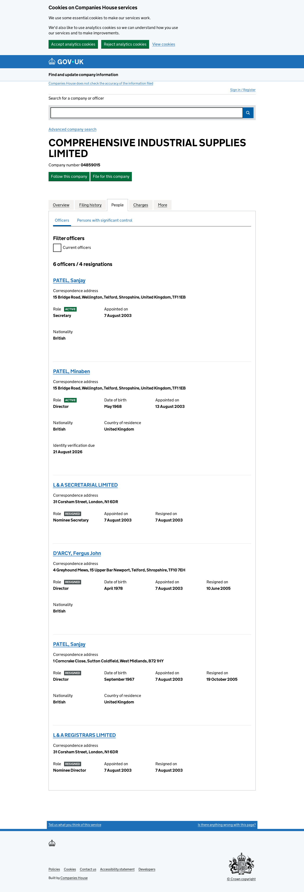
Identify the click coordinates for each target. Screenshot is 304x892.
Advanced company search (72, 129)
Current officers (72, 248)
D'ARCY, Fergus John (77, 553)
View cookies (163, 44)
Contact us (88, 869)
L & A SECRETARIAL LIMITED (85, 485)
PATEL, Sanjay (69, 280)
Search (248, 112)
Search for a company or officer (76, 98)
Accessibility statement (117, 869)
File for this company (111, 176)
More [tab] (162, 204)
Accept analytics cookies (73, 44)
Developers (147, 869)
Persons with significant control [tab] (104, 220)
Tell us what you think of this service (75, 825)
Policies (54, 869)
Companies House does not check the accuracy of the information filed (101, 83)
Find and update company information (83, 74)
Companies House (74, 878)
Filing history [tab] (90, 204)
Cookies (70, 869)
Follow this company (69, 176)
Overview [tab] (61, 204)
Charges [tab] (140, 204)
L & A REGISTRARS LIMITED (84, 735)
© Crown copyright (241, 879)
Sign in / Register (243, 90)
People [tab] (117, 204)
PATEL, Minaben (71, 371)
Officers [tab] (62, 220)
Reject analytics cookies (125, 44)
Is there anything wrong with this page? (227, 825)
